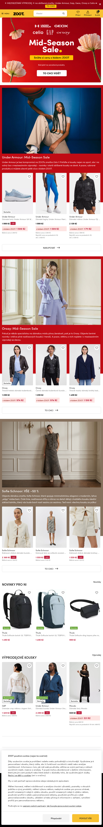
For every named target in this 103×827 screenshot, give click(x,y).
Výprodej (96, 654)
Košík (97, 13)
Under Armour (8, 216)
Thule (4, 632)
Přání (78, 13)
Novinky (97, 581)
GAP (4, 705)
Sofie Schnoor (8, 550)
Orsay (5, 388)
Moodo (72, 705)
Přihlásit (88, 13)
